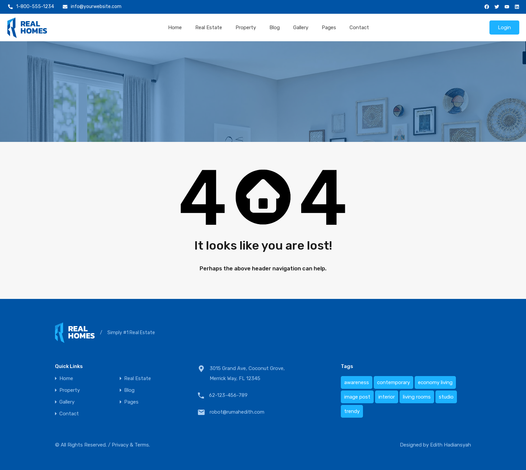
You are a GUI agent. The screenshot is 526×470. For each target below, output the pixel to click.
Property (245, 27)
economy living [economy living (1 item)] (435, 382)
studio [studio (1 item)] (446, 397)
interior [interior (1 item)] (386, 397)
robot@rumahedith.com (237, 412)
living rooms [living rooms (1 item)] (417, 397)
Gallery (300, 27)
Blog (274, 27)
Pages (329, 27)
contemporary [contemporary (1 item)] (393, 382)
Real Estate (208, 27)
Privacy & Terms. (131, 445)
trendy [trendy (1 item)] (352, 411)
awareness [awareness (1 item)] (356, 382)
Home (175, 27)
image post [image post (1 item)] (357, 397)
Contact (359, 27)
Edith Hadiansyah (450, 445)
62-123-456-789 (228, 395)
